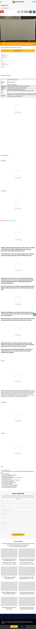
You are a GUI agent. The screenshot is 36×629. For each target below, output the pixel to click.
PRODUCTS (6, 8)
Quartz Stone (12, 220)
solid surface (30, 395)
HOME (2, 8)
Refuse (22, 626)
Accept (14, 626)
